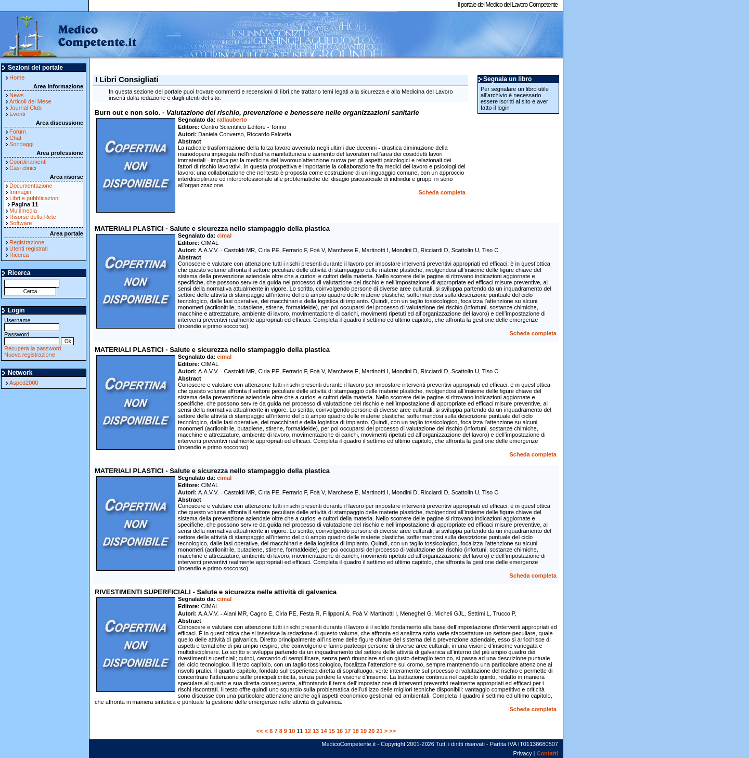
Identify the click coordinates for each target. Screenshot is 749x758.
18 (356, 731)
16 (340, 731)
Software (20, 223)
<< (259, 731)
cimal (224, 235)
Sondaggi (21, 144)
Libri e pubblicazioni (34, 198)
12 (308, 731)
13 (316, 731)
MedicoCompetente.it (69, 35)
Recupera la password (32, 348)
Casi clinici (22, 168)
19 (363, 731)
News (16, 95)
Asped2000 (23, 383)
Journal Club (25, 107)
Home (16, 77)
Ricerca (19, 255)
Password (31, 337)
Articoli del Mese (30, 101)
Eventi (17, 114)
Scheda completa (442, 192)
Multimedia (23, 210)
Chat (15, 138)
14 (323, 731)
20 (371, 731)
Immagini (21, 192)
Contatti (547, 753)
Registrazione (26, 242)
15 (332, 731)
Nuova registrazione (29, 354)
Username (31, 323)
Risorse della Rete (32, 217)
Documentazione (31, 185)
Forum (17, 131)
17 (347, 731)
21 (379, 731)
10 (292, 731)
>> (392, 731)
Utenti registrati (28, 248)
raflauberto (232, 119)
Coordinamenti (28, 162)
